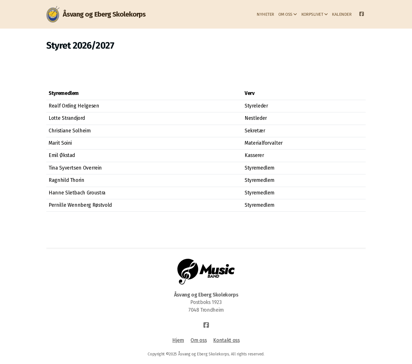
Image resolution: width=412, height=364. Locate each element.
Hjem (178, 340)
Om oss (199, 340)
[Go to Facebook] (361, 14)
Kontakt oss (226, 340)
